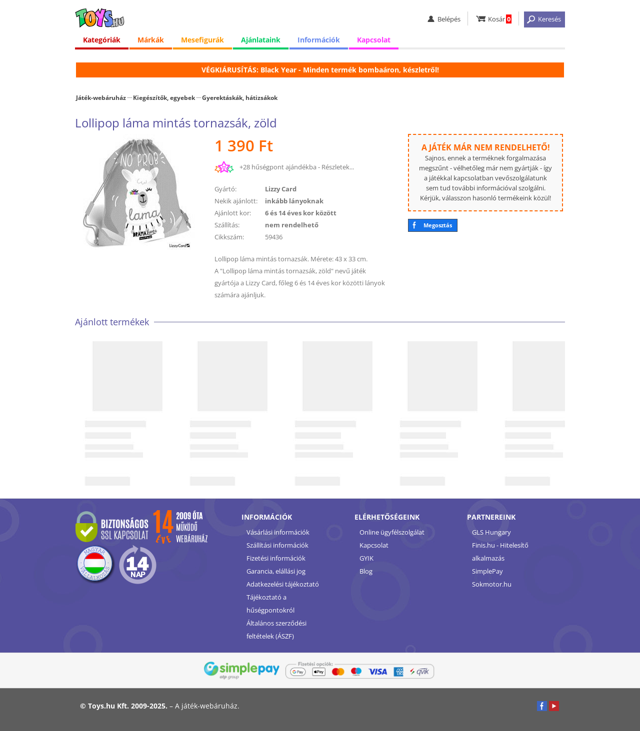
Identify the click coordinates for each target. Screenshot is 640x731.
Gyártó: (225, 188)
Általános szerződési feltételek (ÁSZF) (276, 630)
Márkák (151, 39)
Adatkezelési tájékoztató (282, 584)
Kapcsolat (373, 39)
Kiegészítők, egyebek (164, 97)
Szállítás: (227, 224)
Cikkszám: (229, 236)
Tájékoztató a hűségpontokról (270, 604)
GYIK (367, 558)
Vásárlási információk (278, 532)
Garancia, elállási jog (276, 571)
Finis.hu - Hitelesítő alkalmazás (500, 552)
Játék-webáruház (101, 97)
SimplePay (487, 571)
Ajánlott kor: (232, 212)
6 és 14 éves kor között (300, 212)
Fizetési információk (276, 558)
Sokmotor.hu (492, 584)
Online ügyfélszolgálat (392, 532)
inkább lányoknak (294, 200)
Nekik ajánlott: (236, 200)
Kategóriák (101, 39)
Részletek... (338, 166)
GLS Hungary (491, 532)
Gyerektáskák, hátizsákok (240, 97)
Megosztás (438, 225)
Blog (366, 571)
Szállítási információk (277, 545)
